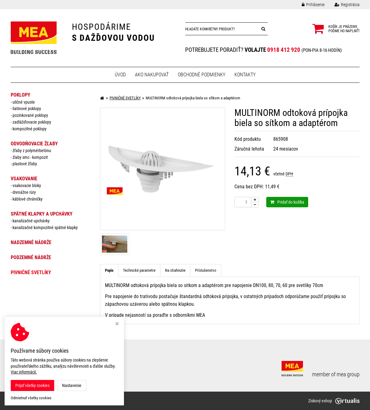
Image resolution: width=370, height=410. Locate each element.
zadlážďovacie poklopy (32, 122)
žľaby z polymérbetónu (32, 150)
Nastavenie (71, 385)
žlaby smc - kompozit (30, 157)
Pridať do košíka (287, 202)
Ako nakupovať (152, 75)
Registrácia (342, 4)
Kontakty (245, 75)
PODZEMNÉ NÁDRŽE (31, 257)
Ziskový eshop (334, 400)
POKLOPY (20, 95)
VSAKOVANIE (24, 179)
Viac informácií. (24, 372)
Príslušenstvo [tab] (205, 270)
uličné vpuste (24, 102)
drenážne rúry (24, 192)
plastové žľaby (25, 163)
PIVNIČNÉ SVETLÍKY (31, 272)
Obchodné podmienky (201, 75)
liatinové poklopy (27, 108)
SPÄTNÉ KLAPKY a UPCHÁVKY (42, 214)
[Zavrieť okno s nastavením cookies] (117, 324)
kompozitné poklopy (30, 128)
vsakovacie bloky (27, 185)
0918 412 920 (283, 49)
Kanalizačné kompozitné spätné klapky (45, 227)
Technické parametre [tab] (139, 270)
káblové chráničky (28, 199)
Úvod (120, 75)
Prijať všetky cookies (32, 385)
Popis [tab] (109, 270)
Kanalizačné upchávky (31, 220)
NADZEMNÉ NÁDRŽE (31, 242)
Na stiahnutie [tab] (175, 270)
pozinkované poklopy (30, 115)
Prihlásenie (308, 4)
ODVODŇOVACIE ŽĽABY (34, 144)
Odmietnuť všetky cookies (31, 398)
